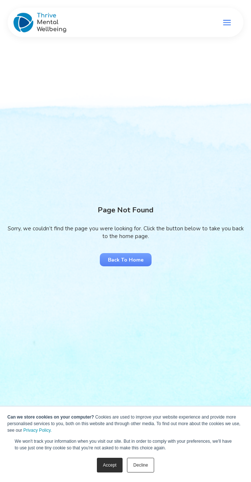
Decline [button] (140, 465)
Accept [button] (110, 465)
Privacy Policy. (37, 430)
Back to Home (125, 259)
